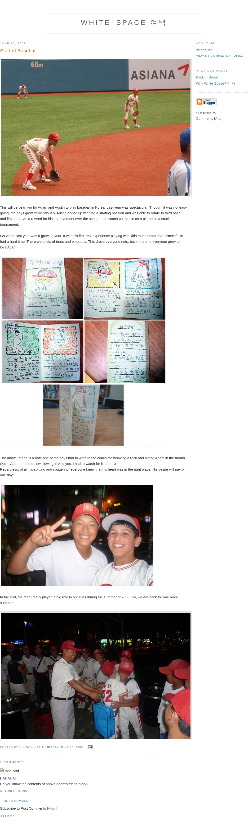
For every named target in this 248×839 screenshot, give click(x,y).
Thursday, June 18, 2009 (63, 747)
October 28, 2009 (15, 790)
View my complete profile (219, 55)
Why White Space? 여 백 (215, 83)
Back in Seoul (207, 77)
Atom (52, 808)
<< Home (7, 816)
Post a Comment (16, 800)
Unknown (204, 49)
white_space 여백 (124, 22)
